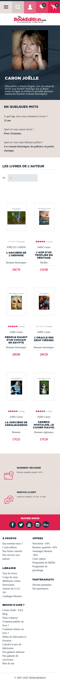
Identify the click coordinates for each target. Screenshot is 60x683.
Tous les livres (9, 573)
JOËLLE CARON (16, 247)
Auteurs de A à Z (11, 588)
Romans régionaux (43, 432)
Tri (3, 177)
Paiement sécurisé (29, 468)
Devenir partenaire (42, 584)
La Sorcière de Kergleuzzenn (16, 423)
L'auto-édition (9, 547)
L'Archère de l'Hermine (16, 254)
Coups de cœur (10, 577)
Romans (16, 432)
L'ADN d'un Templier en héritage (44, 255)
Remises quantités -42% (44, 547)
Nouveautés (8, 584)
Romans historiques (16, 262)
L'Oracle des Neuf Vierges (44, 339)
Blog (4, 614)
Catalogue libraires (12, 596)
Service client (26, 492)
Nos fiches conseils (12, 551)
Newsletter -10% (41, 543)
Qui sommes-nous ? (12, 543)
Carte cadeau (39, 558)
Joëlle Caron (43, 247)
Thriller (44, 262)
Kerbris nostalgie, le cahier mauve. (44, 425)
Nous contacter (10, 617)
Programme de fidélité (43, 562)
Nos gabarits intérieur (13, 652)
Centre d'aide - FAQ (12, 610)
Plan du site (8, 663)
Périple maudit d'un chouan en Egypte (16, 340)
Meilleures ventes (11, 581)
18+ (4, 592)
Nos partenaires (40, 588)
